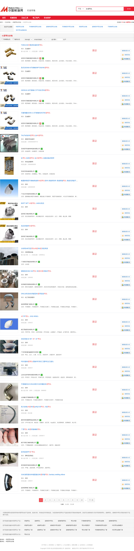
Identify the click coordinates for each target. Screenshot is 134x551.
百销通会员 (6, 39)
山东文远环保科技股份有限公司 (30, 374)
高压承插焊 (28, 226)
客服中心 (59, 545)
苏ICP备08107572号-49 (86, 548)
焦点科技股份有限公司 (57, 548)
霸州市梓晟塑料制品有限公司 (30, 420)
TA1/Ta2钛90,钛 (32, 135)
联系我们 (51, 545)
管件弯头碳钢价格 (21, 30)
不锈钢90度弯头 (86, 521)
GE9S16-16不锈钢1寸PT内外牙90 (35, 90)
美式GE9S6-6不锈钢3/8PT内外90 (35, 67)
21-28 (72, 504)
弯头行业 (27, 534)
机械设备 (13, 18)
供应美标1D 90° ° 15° (31, 339)
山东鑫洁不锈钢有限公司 (28, 397)
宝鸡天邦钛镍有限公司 (28, 171)
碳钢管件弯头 (49, 521)
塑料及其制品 (29, 455)
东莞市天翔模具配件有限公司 (30, 58)
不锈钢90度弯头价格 (35, 26)
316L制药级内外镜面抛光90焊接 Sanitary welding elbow (43, 474)
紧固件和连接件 (30, 139)
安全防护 (47, 18)
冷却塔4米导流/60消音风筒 (34, 248)
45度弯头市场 (17, 22)
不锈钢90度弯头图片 (101, 525)
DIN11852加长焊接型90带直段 (34, 293)
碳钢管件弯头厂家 (55, 530)
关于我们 (44, 545)
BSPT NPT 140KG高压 (32, 203)
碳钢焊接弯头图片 (71, 525)
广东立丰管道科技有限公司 (29, 194)
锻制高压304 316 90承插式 (36, 271)
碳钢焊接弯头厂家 (71, 530)
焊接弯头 (27, 521)
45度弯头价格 (10, 539)
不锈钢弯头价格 (112, 26)
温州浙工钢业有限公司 (28, 213)
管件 (26, 184)
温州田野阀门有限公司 (28, 304)
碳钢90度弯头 (113, 521)
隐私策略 (74, 545)
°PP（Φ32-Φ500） (30, 316)
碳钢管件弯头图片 (55, 525)
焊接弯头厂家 (28, 530)
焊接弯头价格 (83, 26)
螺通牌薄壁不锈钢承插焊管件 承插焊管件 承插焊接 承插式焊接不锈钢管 (51, 180)
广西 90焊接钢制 (31, 429)
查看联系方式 (126, 50)
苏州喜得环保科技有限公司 (29, 465)
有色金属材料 (29, 161)
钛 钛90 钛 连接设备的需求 (37, 158)
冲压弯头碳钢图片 (117, 525)
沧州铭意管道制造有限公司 (29, 284)
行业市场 (31, 10)
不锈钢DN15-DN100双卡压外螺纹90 (36, 384)
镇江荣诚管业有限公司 (28, 329)
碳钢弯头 (37, 521)
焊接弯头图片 (28, 525)
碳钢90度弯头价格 (51, 26)
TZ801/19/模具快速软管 (32, 45)
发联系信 (126, 55)
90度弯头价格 (20, 26)
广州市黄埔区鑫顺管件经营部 (30, 352)
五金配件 (28, 48)
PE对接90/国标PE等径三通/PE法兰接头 (37, 361)
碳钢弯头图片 (41, 525)
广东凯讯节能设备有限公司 (29, 261)
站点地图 (67, 545)
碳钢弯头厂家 (41, 530)
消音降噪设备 (29, 252)
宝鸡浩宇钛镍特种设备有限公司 (30, 148)
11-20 (67, 504)
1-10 (62, 504)
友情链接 (90, 545)
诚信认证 (16, 39)
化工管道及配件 (30, 297)
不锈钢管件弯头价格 (68, 26)
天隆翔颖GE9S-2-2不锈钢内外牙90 (35, 113)
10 (82, 500)
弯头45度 (73, 521)
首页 (4, 18)
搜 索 (129, 9)
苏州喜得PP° (28, 452)
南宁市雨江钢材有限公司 (28, 442)
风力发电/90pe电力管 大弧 (36, 406)
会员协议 (82, 545)
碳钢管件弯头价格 (97, 26)
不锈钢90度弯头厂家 (101, 530)
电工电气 (36, 18)
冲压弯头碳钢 (100, 521)
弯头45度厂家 (86, 530)
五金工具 (24, 18)
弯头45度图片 (86, 525)
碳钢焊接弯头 (62, 521)
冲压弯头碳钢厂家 (117, 530)
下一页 (91, 500)
